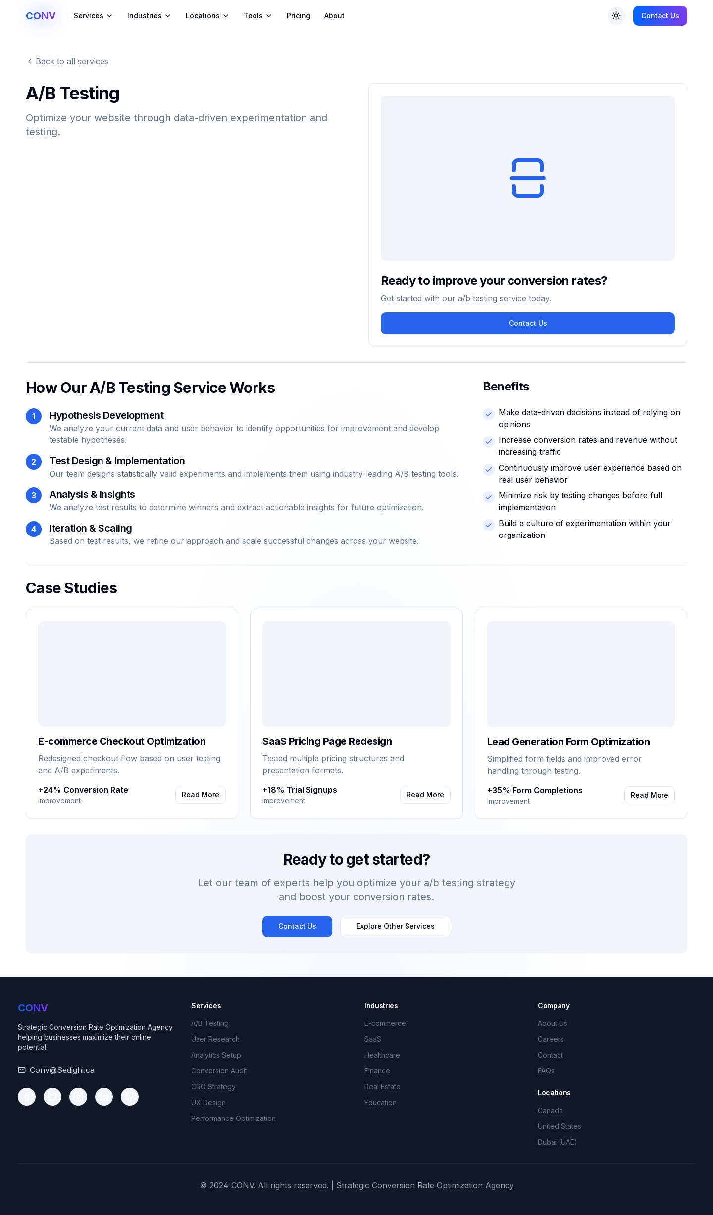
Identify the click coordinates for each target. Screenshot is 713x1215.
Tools (258, 15)
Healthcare (382, 1055)
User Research (215, 1039)
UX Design (208, 1102)
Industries (149, 15)
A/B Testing (210, 1023)
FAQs (546, 1071)
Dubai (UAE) (557, 1142)
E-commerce (385, 1023)
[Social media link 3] (78, 1097)
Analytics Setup (216, 1055)
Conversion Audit (219, 1071)
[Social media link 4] (104, 1097)
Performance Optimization (233, 1118)
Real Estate (382, 1086)
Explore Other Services (395, 926)
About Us (552, 1023)
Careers (551, 1039)
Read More (200, 794)
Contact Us (660, 15)
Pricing (298, 15)
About (334, 15)
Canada (550, 1110)
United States (559, 1126)
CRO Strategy (213, 1086)
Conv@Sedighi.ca (62, 1070)
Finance (377, 1071)
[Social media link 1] (27, 1097)
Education (380, 1102)
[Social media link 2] (52, 1097)
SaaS (372, 1039)
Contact (550, 1055)
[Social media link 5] (130, 1097)
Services (93, 15)
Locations (208, 15)
